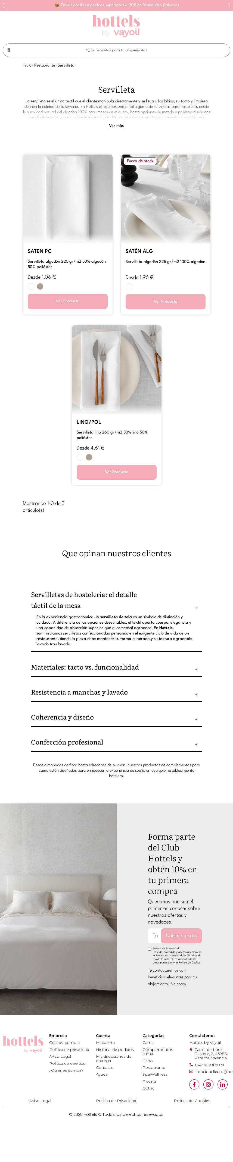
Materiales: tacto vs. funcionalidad (85, 666)
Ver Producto (67, 301)
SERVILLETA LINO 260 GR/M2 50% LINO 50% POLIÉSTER (112, 435)
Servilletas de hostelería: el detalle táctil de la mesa (84, 599)
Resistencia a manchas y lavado (79, 691)
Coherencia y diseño (62, 716)
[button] (4, 5)
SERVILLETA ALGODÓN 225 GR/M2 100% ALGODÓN (165, 262)
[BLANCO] (31, 286)
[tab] (116, 600)
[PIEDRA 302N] (40, 286)
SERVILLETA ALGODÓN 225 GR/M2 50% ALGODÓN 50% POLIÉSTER (67, 264)
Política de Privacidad (166, 948)
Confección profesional (67, 741)
